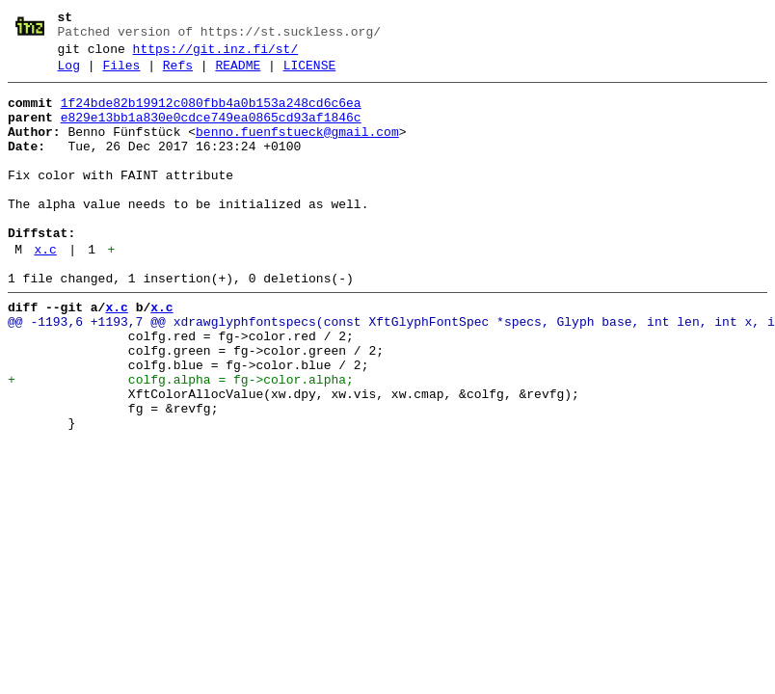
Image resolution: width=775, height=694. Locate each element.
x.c (45, 290)
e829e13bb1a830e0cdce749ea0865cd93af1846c (211, 132)
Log (69, 74)
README (237, 74)
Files (121, 74)
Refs (178, 74)
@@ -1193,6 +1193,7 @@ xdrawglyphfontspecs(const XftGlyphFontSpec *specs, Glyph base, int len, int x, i (391, 371)
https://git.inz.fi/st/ (216, 55)
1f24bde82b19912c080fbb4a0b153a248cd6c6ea (211, 114)
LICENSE (309, 74)
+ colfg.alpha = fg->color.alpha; (181, 440)
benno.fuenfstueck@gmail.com (297, 149)
